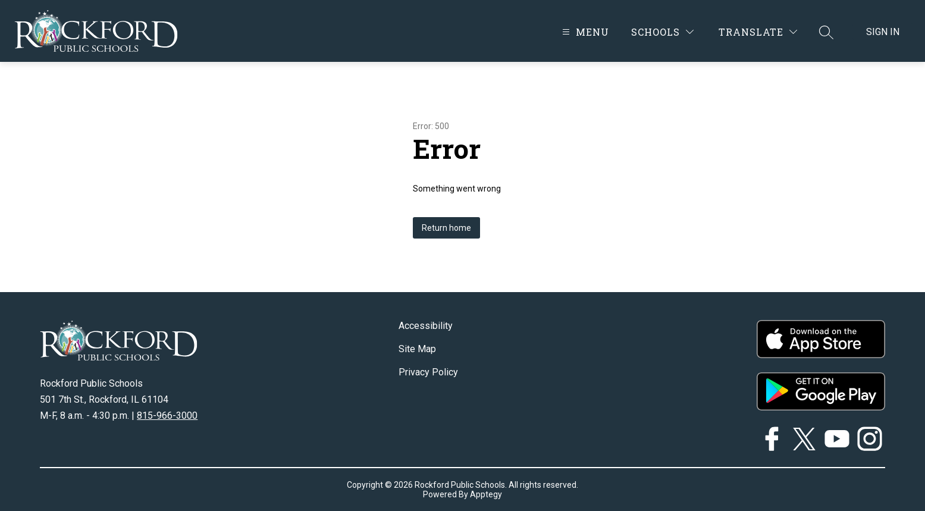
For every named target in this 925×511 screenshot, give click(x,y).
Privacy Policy (428, 372)
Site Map (417, 349)
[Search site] (826, 32)
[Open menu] (584, 31)
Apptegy (486, 494)
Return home (446, 228)
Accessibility (426, 325)
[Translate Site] (758, 31)
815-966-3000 (167, 415)
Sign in (882, 31)
